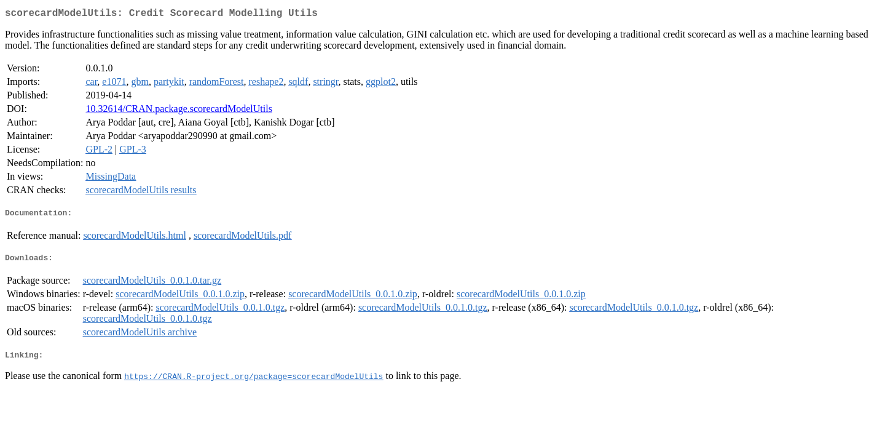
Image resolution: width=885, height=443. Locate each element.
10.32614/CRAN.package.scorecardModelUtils (178, 111)
